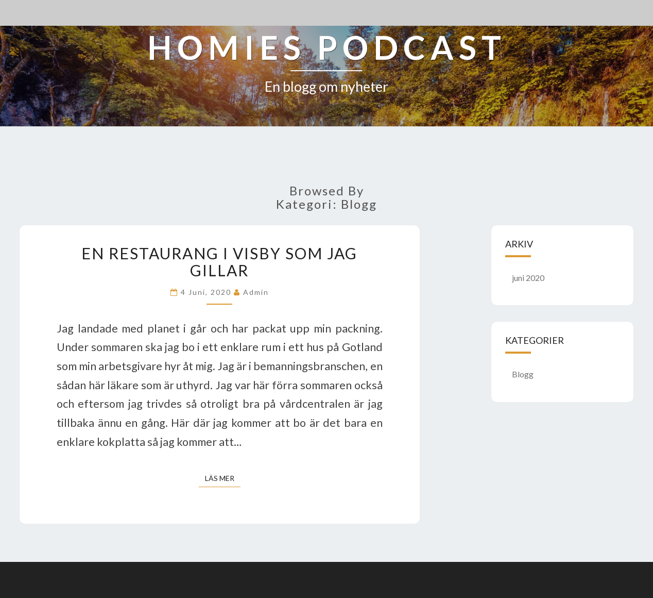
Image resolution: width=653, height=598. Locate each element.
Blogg (523, 374)
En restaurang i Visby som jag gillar (219, 261)
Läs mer (222, 478)
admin (256, 292)
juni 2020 (528, 278)
